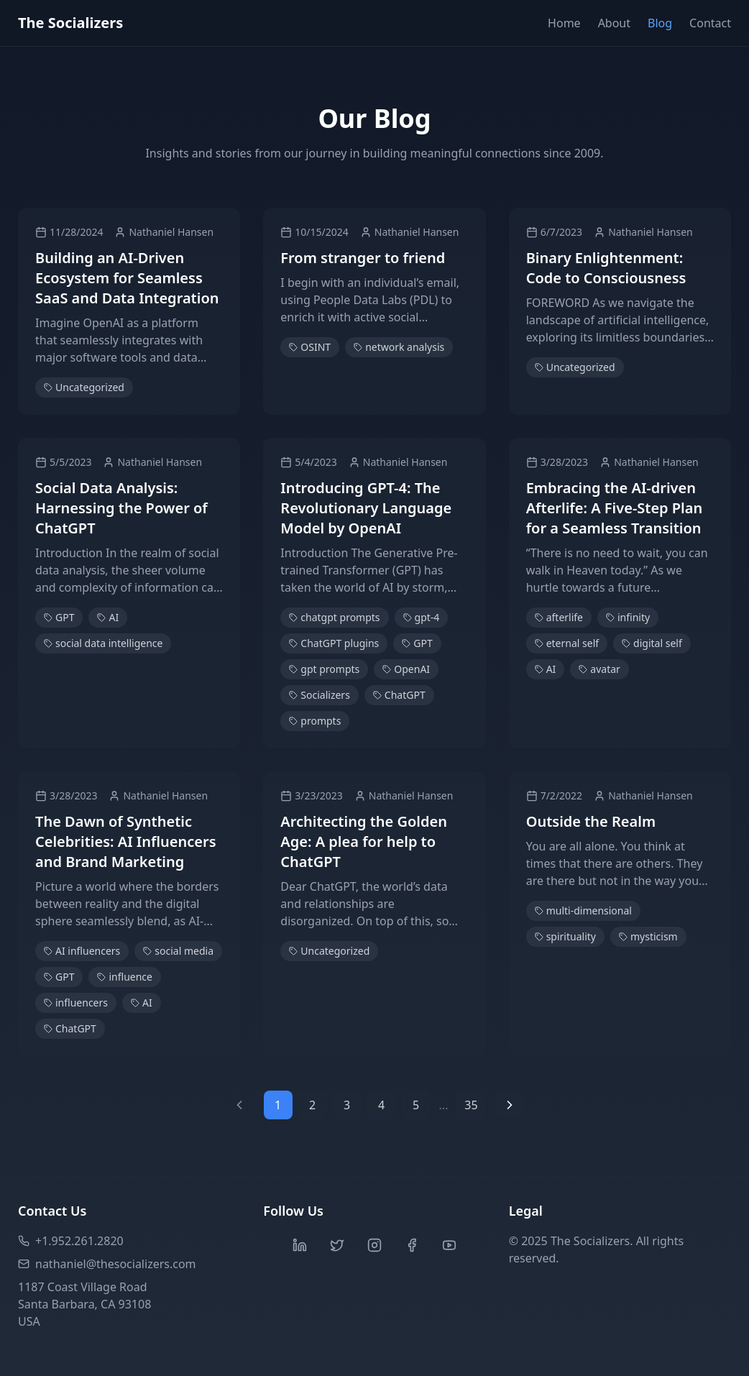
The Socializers (70, 22)
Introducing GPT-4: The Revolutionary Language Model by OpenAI (365, 508)
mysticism (648, 936)
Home (564, 23)
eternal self (567, 643)
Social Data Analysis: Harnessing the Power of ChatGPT (121, 508)
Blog (660, 23)
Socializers (319, 695)
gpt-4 (421, 617)
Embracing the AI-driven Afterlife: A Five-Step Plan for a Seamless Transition (614, 508)
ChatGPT (399, 695)
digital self (652, 643)
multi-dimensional (583, 910)
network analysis (399, 347)
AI (108, 617)
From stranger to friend (362, 257)
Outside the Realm (591, 821)
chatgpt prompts (334, 617)
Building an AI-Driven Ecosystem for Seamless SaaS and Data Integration (127, 278)
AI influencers (82, 951)
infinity (628, 617)
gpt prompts (324, 669)
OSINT (310, 347)
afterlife (559, 617)
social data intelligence (103, 643)
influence (124, 976)
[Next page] (510, 1105)
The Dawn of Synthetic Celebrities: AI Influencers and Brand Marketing (125, 841)
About (614, 23)
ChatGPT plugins (334, 643)
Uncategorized (84, 387)
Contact (710, 23)
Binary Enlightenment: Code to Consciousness (606, 268)
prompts (315, 721)
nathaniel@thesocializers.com (107, 1264)
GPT (59, 617)
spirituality (565, 936)
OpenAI (406, 669)
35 (470, 1105)
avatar (599, 669)
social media (178, 951)
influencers (76, 1002)
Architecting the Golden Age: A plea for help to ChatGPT (363, 841)
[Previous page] (239, 1105)
